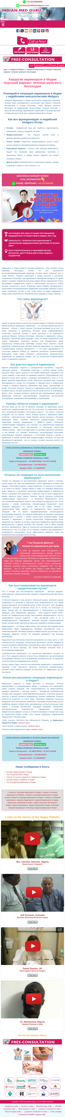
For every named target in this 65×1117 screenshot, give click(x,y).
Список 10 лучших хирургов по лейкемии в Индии (26, 777)
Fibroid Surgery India (13, 1112)
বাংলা (32, 66)
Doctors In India (27, 1106)
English (61, 65)
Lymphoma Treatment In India (35, 1112)
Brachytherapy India (44, 1106)
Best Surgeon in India (27, 1109)
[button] (32, 868)
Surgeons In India (11, 1106)
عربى (46, 65)
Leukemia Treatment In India (49, 1109)
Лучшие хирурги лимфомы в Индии (20, 780)
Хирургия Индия (17, 69)
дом (5, 69)
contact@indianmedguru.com (34, 5)
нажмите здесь (26, 454)
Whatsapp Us (39, 454)
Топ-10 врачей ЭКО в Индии (17, 775)
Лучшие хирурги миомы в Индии (19, 772)
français (53, 65)
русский (39, 65)
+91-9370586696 (34, 2)
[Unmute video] (32, 206)
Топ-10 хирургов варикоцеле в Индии (21, 782)
